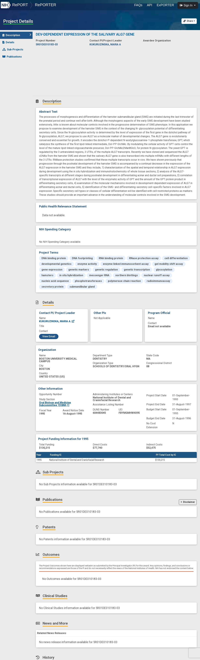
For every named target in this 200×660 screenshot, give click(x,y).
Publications (12, 56)
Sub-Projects (12, 49)
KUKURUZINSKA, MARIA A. (57, 321)
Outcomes (10, 71)
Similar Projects (14, 99)
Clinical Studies (13, 78)
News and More (14, 85)
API (149, 5)
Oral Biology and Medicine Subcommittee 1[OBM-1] (55, 404)
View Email (48, 336)
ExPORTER (165, 5)
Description (16, 35)
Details (8, 42)
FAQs (138, 5)
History (8, 92)
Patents (8, 63)
